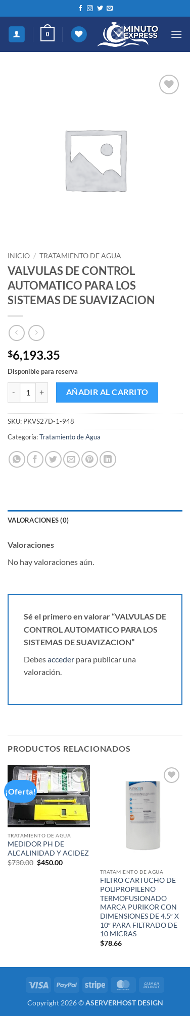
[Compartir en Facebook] (35, 459)
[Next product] (16, 333)
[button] (47, 34)
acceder (61, 659)
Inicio (19, 256)
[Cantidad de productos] (28, 392)
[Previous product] (36, 333)
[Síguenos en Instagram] (90, 8)
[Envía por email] (71, 459)
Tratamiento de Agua (80, 256)
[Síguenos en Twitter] (100, 8)
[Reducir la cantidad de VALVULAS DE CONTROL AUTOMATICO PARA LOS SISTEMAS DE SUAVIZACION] (14, 392)
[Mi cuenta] (17, 34)
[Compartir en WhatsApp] (17, 459)
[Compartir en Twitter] (53, 459)
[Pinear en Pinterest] (89, 459)
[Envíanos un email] (110, 8)
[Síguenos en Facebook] (80, 8)
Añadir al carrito (107, 392)
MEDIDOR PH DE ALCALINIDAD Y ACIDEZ (48, 848)
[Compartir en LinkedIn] (108, 459)
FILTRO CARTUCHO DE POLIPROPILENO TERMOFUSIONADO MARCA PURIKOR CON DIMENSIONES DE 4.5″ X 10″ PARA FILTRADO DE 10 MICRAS (139, 907)
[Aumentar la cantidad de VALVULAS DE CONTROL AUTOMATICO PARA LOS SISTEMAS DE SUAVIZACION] (42, 392)
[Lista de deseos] (79, 34)
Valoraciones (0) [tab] (38, 520)
